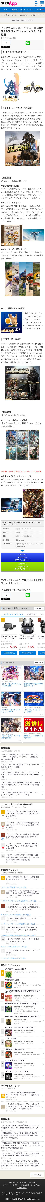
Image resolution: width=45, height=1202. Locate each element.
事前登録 (15, 20)
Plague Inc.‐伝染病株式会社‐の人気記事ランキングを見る (19, 935)
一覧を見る (39, 608)
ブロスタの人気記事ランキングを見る (13, 958)
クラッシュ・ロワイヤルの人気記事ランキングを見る (18, 924)
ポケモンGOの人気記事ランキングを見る (14, 947)
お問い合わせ (14, 1182)
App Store (22, 558)
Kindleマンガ (32, 614)
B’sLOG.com (22, 1188)
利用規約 (23, 1182)
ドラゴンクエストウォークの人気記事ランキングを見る (19, 901)
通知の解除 (25, 1185)
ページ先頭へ (38, 1175)
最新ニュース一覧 (38, 15)
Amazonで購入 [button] (9, 653)
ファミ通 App (9, 3)
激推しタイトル (27, 20)
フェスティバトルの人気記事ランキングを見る (16, 915)
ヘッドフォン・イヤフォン (13, 614)
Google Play (22, 567)
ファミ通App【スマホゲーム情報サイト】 (15, 15)
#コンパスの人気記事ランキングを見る (14, 887)
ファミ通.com (36, 1185)
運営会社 (31, 1182)
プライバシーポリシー (11, 1185)
